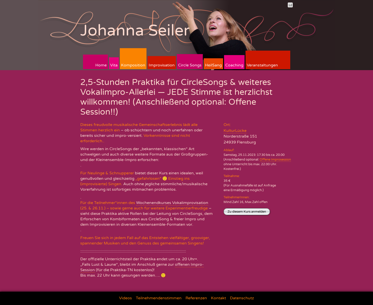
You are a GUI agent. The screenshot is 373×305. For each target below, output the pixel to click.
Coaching (234, 65)
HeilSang (213, 65)
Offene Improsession (275, 160)
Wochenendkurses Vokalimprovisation (172, 202)
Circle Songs (190, 65)
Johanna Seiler (135, 30)
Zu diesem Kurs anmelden (247, 212)
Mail (290, 4)
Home (101, 65)
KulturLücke (235, 130)
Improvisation (162, 65)
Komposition (133, 65)
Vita (114, 65)
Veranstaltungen (262, 65)
